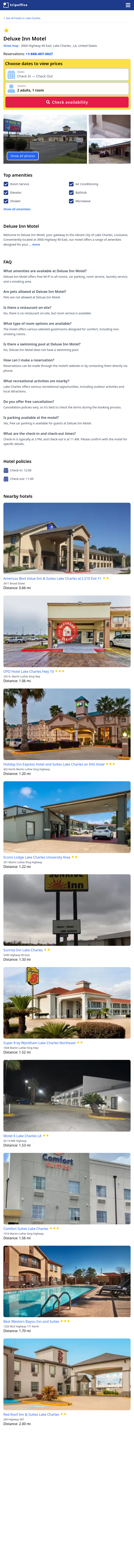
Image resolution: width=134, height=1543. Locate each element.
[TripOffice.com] (15, 5)
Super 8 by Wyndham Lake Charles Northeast (39, 1043)
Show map (11, 46)
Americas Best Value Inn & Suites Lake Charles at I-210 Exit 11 (52, 578)
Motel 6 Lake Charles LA (22, 1136)
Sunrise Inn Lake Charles (23, 950)
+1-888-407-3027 (39, 54)
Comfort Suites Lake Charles (25, 1228)
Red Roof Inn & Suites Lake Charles (31, 1414)
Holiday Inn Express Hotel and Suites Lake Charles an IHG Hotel (53, 764)
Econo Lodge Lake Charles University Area (36, 857)
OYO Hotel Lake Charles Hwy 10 (28, 671)
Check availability (67, 102)
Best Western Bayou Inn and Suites (31, 1321)
